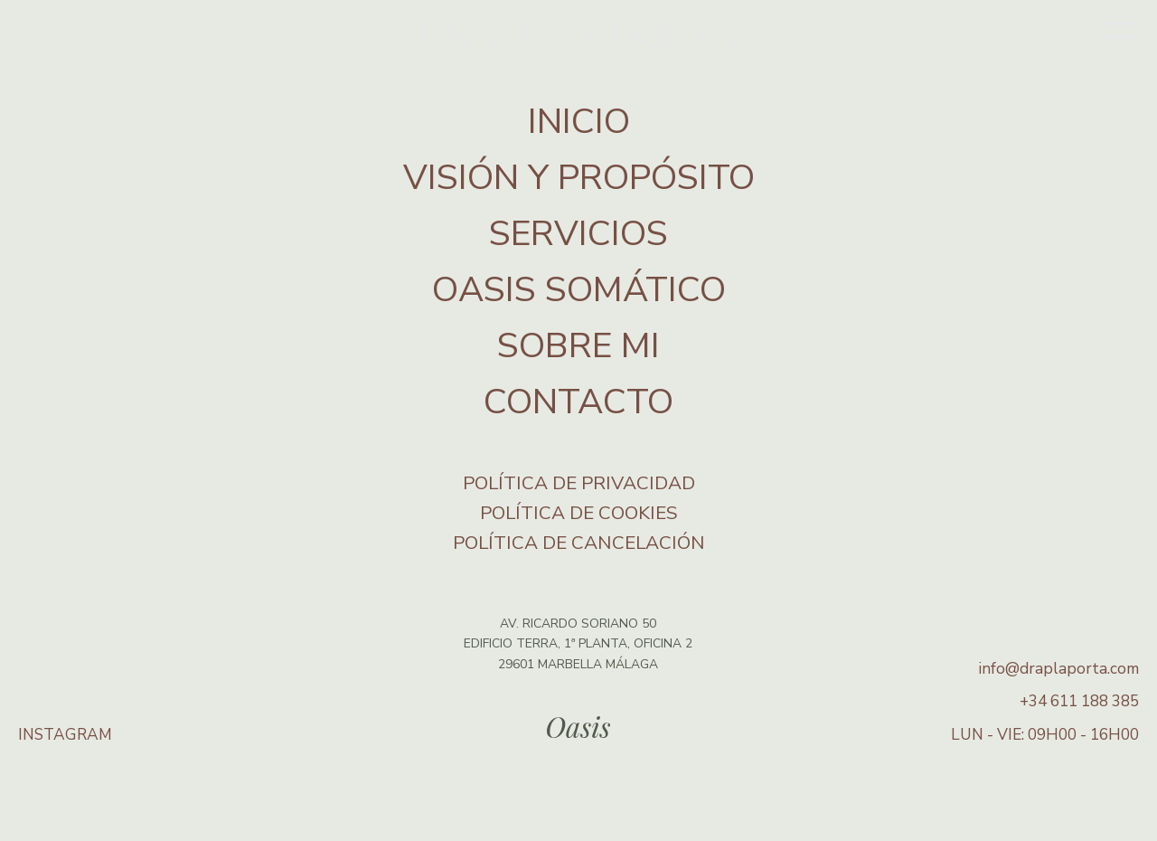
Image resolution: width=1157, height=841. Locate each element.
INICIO (579, 122)
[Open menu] (1121, 32)
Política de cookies (579, 512)
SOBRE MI (578, 346)
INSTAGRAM (65, 734)
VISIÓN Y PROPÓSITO (579, 178)
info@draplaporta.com (1059, 668)
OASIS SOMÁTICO (579, 290)
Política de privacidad (579, 483)
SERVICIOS (578, 234)
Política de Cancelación (579, 542)
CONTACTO (578, 402)
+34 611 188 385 (1079, 701)
